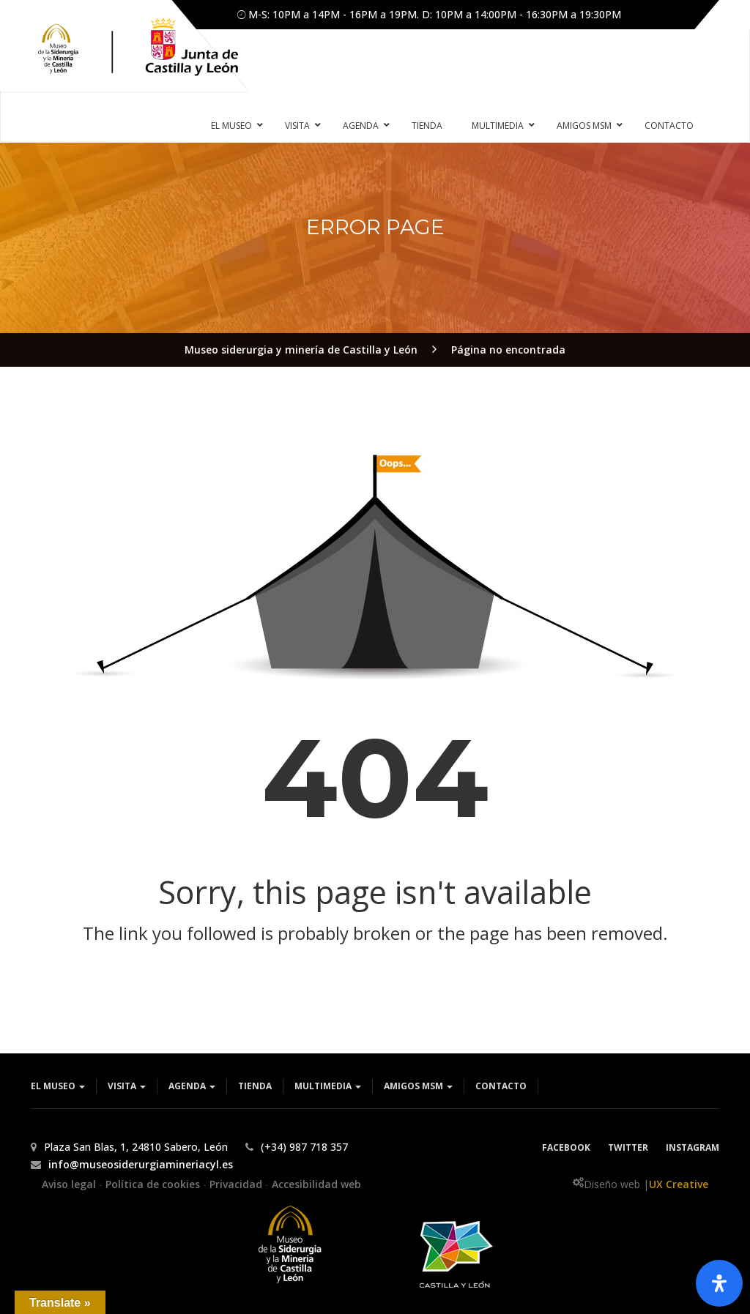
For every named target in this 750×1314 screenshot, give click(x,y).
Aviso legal (70, 1184)
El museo (58, 1086)
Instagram (692, 1147)
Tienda (255, 1086)
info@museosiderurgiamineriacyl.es (140, 1164)
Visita (127, 1086)
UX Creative (678, 1184)
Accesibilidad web (316, 1184)
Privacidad (237, 1184)
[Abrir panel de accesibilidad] (719, 1283)
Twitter (628, 1147)
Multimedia (327, 1086)
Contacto (501, 1086)
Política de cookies (154, 1184)
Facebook (566, 1147)
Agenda (191, 1086)
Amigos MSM (418, 1086)
